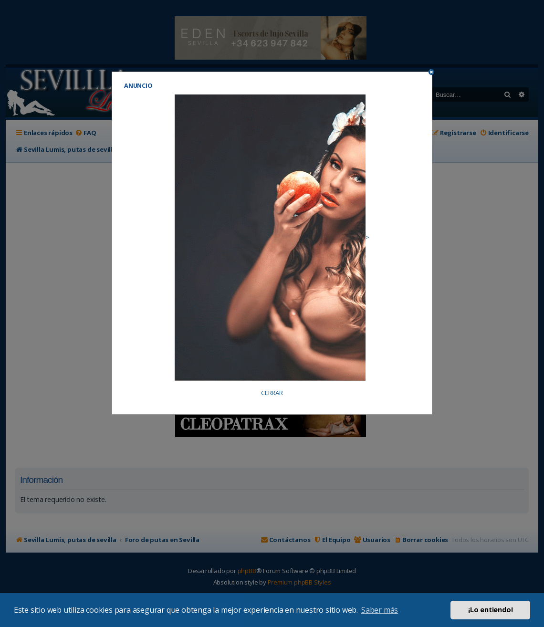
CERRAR (272, 393)
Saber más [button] (379, 610)
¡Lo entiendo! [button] (490, 609)
